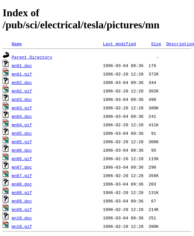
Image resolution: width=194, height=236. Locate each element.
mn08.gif (22, 192)
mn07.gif (22, 175)
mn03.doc (22, 99)
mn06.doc (22, 150)
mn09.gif (22, 209)
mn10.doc (22, 218)
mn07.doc (22, 167)
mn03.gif (22, 108)
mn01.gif (22, 74)
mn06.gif (22, 158)
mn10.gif (22, 226)
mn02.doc (22, 82)
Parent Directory (32, 57)
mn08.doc (22, 184)
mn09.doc (22, 201)
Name (17, 44)
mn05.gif (22, 142)
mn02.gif (22, 91)
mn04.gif (22, 125)
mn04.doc (22, 116)
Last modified (119, 44)
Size (156, 44)
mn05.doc (22, 133)
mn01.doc (22, 65)
